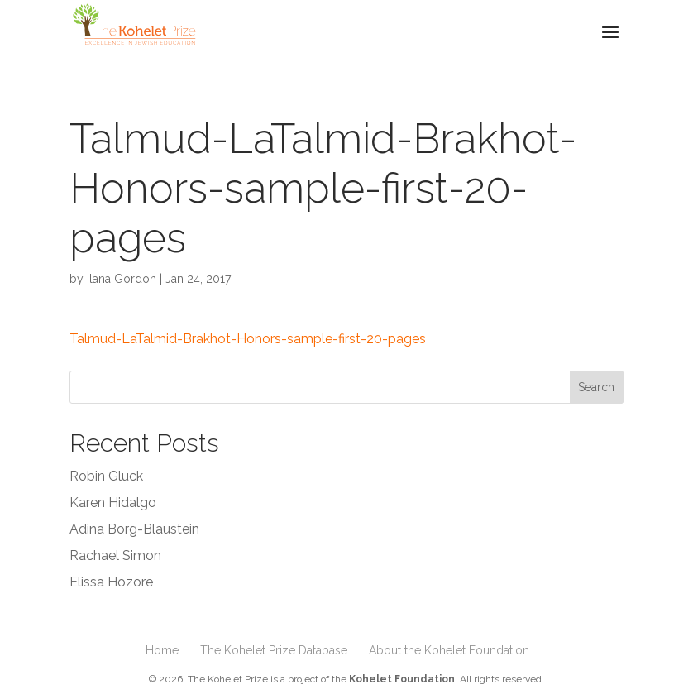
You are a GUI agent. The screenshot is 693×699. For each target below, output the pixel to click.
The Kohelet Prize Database (273, 650)
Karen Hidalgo (112, 502)
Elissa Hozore (111, 582)
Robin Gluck (106, 476)
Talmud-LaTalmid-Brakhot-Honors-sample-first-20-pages (247, 339)
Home (162, 650)
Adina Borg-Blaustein (134, 529)
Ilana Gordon (121, 278)
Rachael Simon (115, 555)
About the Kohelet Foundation (449, 650)
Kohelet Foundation (402, 679)
